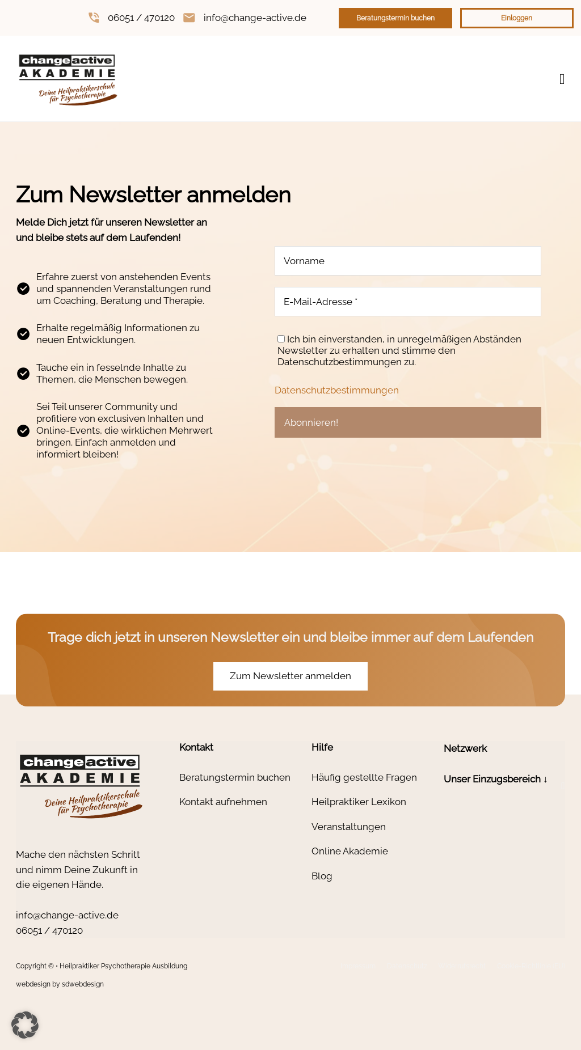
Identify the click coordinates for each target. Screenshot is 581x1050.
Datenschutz (407, 966)
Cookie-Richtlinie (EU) (531, 966)
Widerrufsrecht (462, 966)
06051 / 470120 (141, 17)
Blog (321, 876)
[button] (504, 786)
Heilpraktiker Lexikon (358, 801)
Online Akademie (349, 851)
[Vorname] (408, 261)
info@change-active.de (255, 17)
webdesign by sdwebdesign (60, 984)
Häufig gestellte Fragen (364, 777)
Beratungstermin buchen (395, 18)
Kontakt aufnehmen (223, 801)
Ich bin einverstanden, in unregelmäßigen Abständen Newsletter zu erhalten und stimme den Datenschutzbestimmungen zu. (399, 350)
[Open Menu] (562, 79)
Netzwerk (465, 748)
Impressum (358, 966)
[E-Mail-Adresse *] (408, 301)
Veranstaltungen (348, 826)
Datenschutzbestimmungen (337, 390)
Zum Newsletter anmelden (290, 675)
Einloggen (516, 18)
